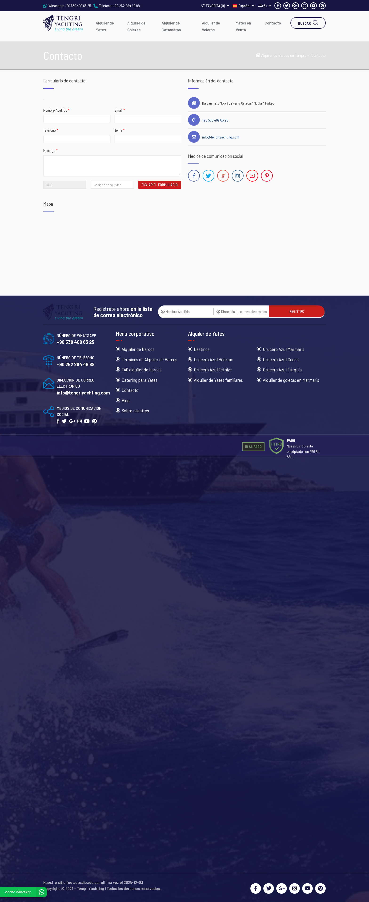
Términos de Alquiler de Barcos (149, 359)
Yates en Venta (243, 26)
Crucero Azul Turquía (282, 369)
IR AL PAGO (253, 446)
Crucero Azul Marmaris (283, 349)
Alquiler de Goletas (136, 26)
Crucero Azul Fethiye (213, 369)
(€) (264, 5)
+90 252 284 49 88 (126, 5)
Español (243, 5)
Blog (125, 400)
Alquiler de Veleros (211, 26)
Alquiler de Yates (105, 26)
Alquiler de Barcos (138, 349)
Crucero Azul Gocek (281, 359)
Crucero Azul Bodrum (213, 359)
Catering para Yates (139, 380)
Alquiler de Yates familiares (218, 380)
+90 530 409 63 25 (78, 5)
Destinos (201, 349)
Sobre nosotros (135, 410)
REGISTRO (296, 311)
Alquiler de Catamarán (171, 26)
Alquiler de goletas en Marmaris (291, 380)
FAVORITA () (215, 5)
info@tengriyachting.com (220, 137)
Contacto (273, 22)
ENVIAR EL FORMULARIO (159, 184)
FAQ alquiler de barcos (141, 369)
